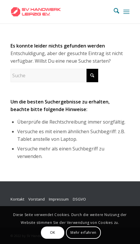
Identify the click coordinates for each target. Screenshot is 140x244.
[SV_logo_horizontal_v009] (58, 11)
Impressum (59, 199)
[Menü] (126, 12)
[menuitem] (113, 11)
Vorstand (36, 199)
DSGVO (79, 199)
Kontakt (17, 199)
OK (52, 232)
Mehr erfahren (83, 232)
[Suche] (113, 11)
